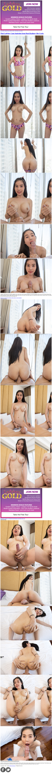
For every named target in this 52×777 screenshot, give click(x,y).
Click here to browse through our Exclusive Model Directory (10, 761)
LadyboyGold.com (12, 765)
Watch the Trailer (3, 519)
